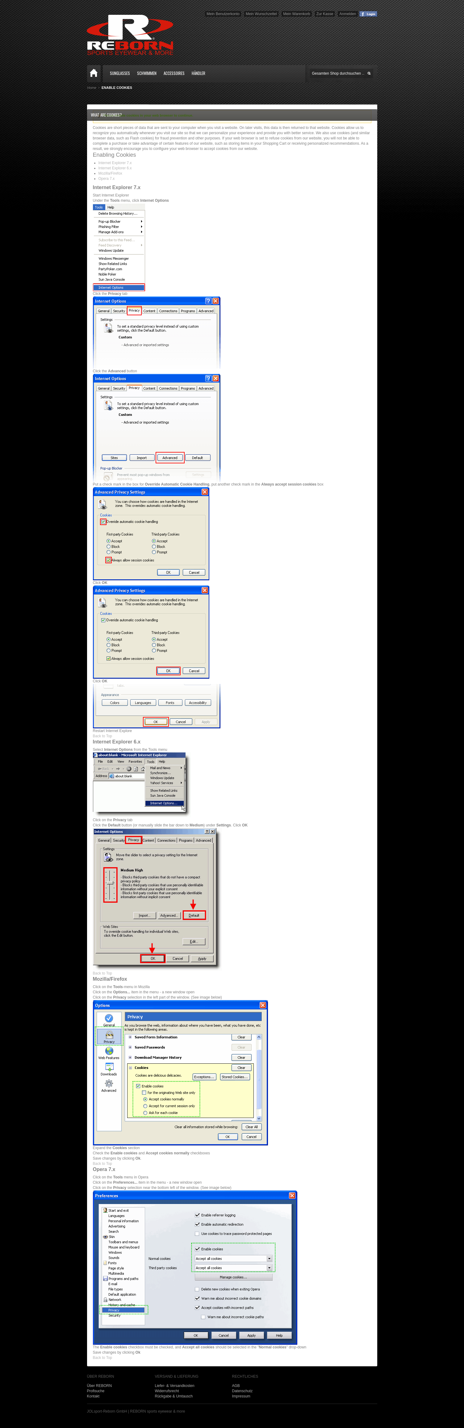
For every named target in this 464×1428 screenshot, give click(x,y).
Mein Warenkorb (296, 14)
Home (94, 74)
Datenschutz (242, 1391)
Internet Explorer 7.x (115, 163)
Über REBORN (99, 1386)
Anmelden (347, 14)
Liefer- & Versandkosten (174, 1386)
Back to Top (102, 736)
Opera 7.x (106, 178)
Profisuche (96, 1391)
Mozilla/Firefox (110, 173)
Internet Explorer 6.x (115, 168)
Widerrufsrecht (167, 1391)
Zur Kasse (324, 14)
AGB (236, 1386)
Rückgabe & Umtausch (174, 1396)
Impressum (241, 1396)
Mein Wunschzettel (261, 14)
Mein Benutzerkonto (223, 14)
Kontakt (93, 1396)
